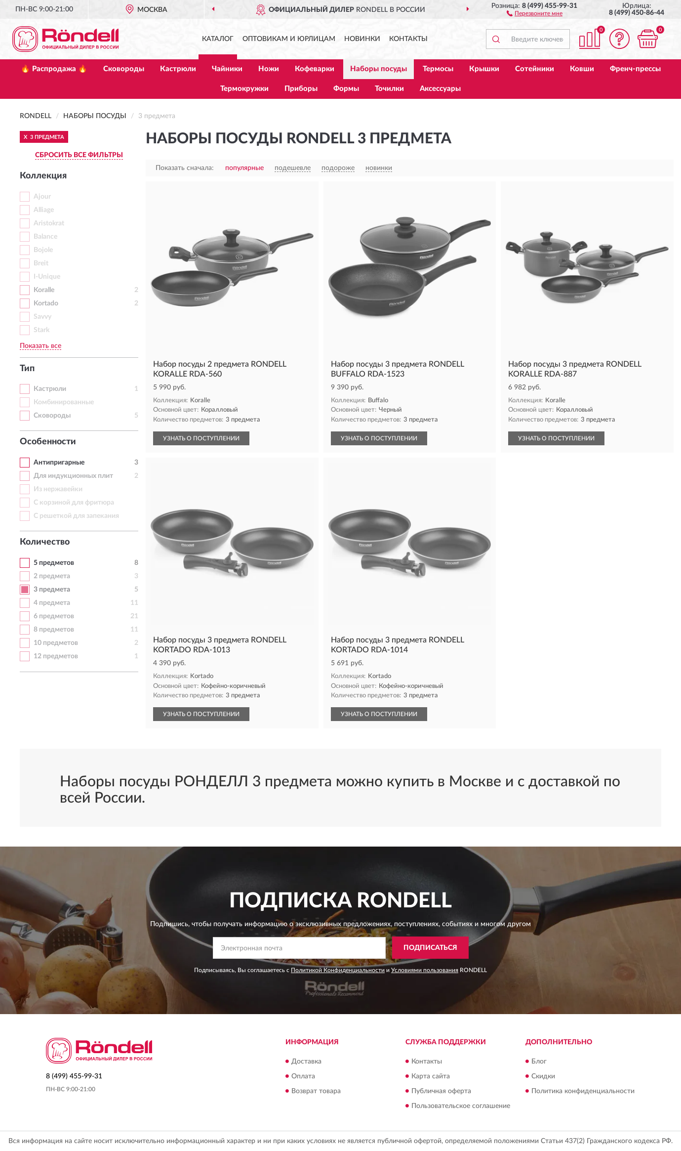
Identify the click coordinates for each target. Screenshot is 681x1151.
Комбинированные (64, 402)
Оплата (303, 1076)
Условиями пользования (424, 970)
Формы (346, 88)
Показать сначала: (185, 168)
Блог (539, 1061)
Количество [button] (45, 542)
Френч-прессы (635, 69)
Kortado (46, 303)
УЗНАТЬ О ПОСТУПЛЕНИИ (201, 438)
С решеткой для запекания (76, 515)
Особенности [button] (48, 441)
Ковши (582, 69)
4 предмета (52, 602)
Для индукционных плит (73, 475)
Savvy (42, 316)
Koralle (44, 290)
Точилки (389, 88)
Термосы (438, 69)
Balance (45, 236)
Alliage (44, 210)
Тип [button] (27, 368)
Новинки (362, 39)
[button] (534, 13)
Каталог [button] (218, 39)
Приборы (301, 88)
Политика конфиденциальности (583, 1091)
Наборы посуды (378, 69)
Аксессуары (440, 88)
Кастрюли (178, 69)
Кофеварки (314, 69)
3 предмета (52, 589)
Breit (41, 263)
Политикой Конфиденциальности (338, 970)
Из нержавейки (58, 489)
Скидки (543, 1076)
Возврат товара (316, 1091)
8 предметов (54, 629)
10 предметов (56, 642)
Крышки (484, 69)
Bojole (43, 250)
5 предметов (54, 562)
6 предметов (54, 616)
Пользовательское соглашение (460, 1106)
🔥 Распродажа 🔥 (54, 69)
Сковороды (123, 69)
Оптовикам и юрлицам (288, 39)
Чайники (227, 69)
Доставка (306, 1061)
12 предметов (56, 656)
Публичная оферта (441, 1091)
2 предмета (52, 576)
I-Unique (47, 276)
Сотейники (534, 69)
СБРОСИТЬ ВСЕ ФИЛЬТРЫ (79, 155)
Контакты (408, 39)
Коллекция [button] (43, 175)
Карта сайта (430, 1076)
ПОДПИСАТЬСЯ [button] (430, 947)
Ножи (268, 69)
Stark (41, 330)
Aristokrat (49, 223)
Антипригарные (59, 462)
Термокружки (244, 88)
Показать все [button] (40, 345)
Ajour (42, 196)
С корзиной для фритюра (74, 502)
